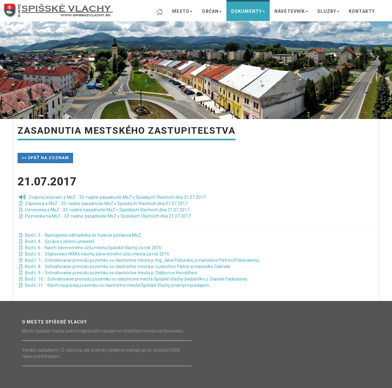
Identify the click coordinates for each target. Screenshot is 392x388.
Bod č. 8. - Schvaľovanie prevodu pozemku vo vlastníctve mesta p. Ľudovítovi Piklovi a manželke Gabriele (124, 266)
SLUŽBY (328, 11)
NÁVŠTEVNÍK (291, 11)
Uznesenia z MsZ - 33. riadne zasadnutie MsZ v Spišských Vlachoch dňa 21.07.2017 (104, 209)
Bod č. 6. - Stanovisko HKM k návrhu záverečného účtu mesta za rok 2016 (94, 253)
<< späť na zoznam (45, 157)
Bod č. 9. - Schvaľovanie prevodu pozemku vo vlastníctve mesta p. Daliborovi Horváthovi (108, 272)
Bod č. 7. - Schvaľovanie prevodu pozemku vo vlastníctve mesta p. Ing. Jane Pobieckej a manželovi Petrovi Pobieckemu (139, 260)
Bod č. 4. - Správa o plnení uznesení (56, 241)
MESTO (182, 11)
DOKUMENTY (248, 11)
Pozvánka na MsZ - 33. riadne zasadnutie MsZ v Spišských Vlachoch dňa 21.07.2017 (105, 216)
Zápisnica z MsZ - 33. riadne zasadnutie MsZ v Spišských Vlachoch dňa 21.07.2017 (103, 203)
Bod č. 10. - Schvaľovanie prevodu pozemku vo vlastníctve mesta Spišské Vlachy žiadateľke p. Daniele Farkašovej (133, 279)
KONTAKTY (362, 11)
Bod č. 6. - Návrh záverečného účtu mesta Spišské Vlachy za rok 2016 (90, 247)
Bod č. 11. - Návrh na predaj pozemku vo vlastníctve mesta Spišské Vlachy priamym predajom (114, 285)
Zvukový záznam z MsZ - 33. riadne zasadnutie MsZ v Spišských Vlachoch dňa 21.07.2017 (112, 197)
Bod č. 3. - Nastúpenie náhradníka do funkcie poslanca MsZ (80, 235)
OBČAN (212, 11)
